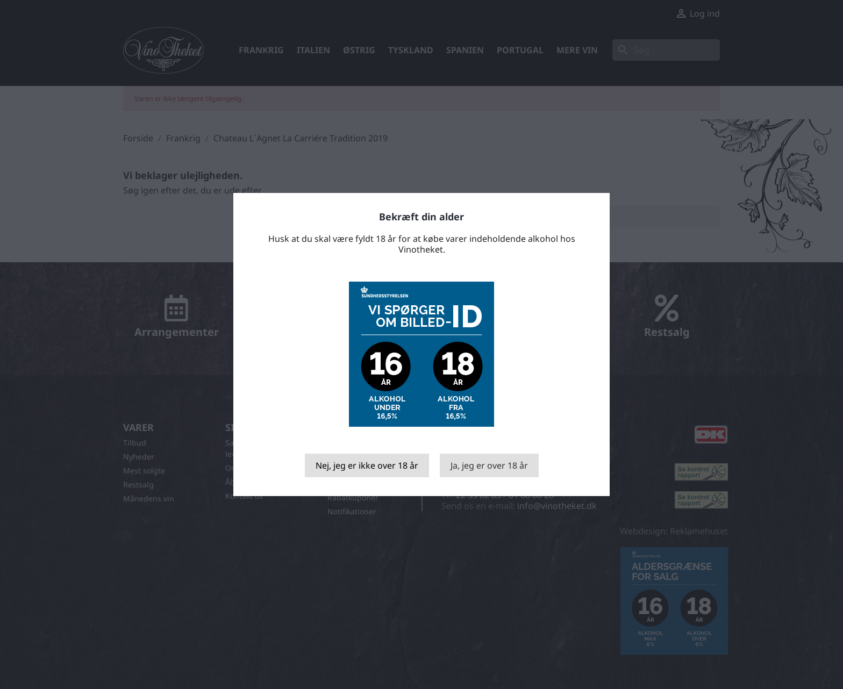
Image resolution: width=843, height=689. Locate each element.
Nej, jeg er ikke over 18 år (367, 465)
